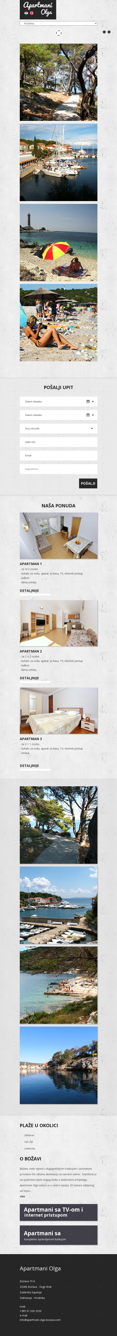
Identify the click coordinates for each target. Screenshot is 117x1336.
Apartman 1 (31, 564)
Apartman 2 (31, 651)
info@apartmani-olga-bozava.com (40, 1320)
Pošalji (88, 483)
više (22, 1196)
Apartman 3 (31, 739)
